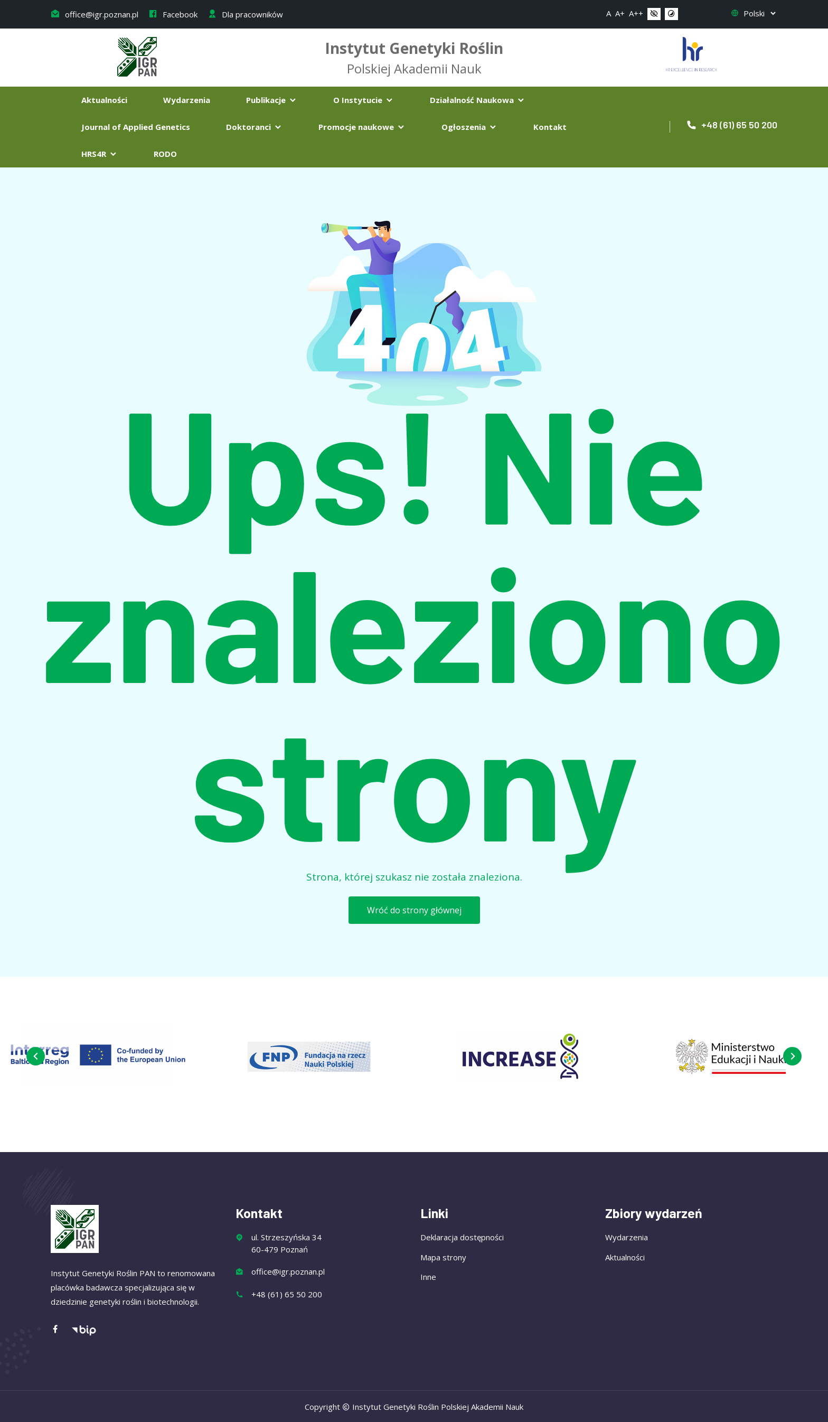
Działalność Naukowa (477, 100)
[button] (654, 14)
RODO (165, 153)
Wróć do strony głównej (414, 910)
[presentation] (35, 1056)
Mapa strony (443, 1257)
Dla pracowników (245, 14)
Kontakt (550, 126)
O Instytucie (363, 100)
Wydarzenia (186, 100)
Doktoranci (254, 126)
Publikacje (271, 100)
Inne (428, 1276)
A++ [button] (636, 13)
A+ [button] (620, 13)
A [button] (608, 13)
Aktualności (104, 100)
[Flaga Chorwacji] (691, 53)
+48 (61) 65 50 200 (731, 124)
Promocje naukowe (362, 126)
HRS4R (99, 153)
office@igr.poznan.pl (94, 14)
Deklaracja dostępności (462, 1237)
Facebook (172, 14)
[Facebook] (61, 1329)
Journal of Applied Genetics (135, 126)
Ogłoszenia (469, 126)
